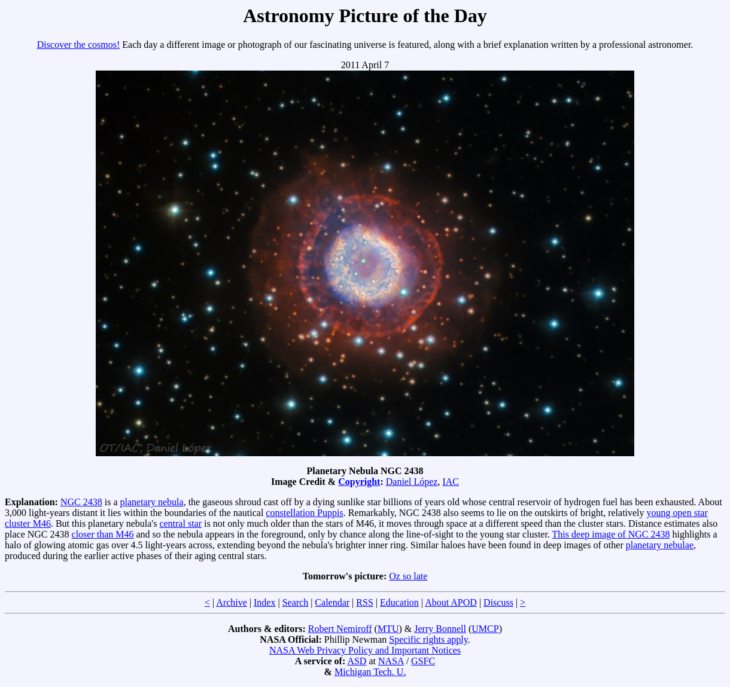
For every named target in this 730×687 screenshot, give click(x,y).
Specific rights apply (428, 639)
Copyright (359, 482)
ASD (356, 661)
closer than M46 (103, 534)
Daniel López (412, 482)
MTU (388, 629)
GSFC (423, 661)
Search (295, 602)
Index (264, 602)
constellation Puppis (304, 513)
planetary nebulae (660, 545)
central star (180, 523)
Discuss (498, 602)
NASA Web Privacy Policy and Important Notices (365, 650)
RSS (364, 602)
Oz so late (408, 576)
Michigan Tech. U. (370, 672)
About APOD (451, 602)
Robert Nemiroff (340, 629)
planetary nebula (151, 502)
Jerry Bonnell (440, 629)
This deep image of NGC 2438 (611, 534)
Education (399, 602)
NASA (391, 661)
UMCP (485, 629)
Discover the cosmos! (78, 44)
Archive (231, 602)
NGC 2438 (81, 502)
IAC (450, 482)
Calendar (332, 602)
